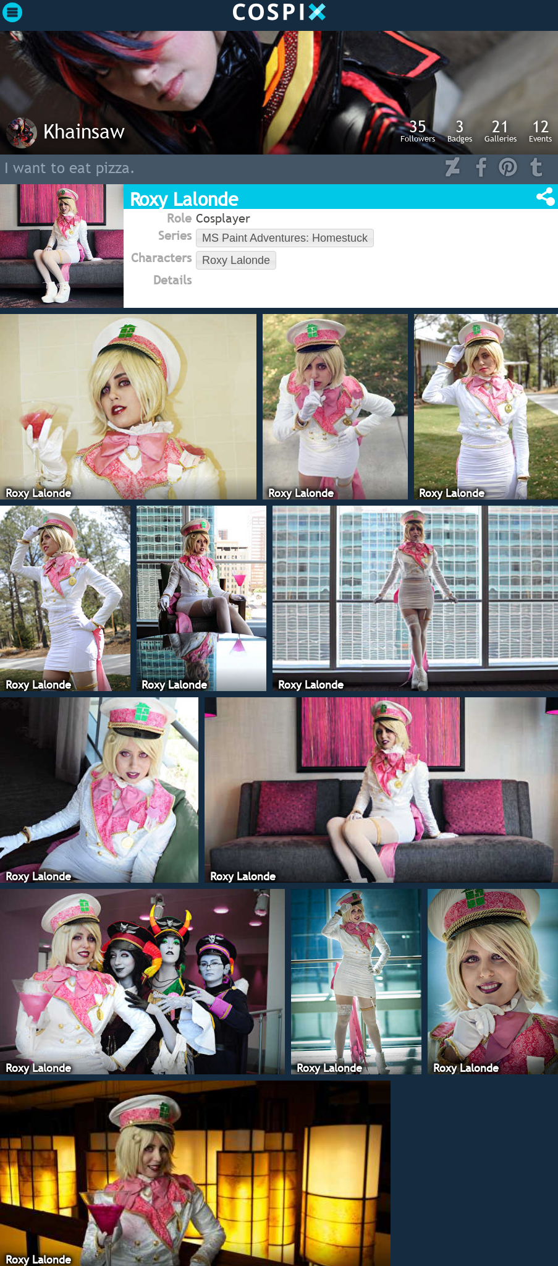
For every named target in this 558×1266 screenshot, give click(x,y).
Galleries (500, 130)
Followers (417, 130)
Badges (459, 130)
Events (540, 130)
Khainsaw (84, 131)
